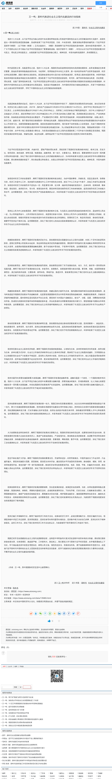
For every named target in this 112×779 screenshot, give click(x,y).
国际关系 (34, 8)
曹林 (51, 773)
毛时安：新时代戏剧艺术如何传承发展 (15, 741)
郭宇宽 (23, 776)
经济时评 (26, 594)
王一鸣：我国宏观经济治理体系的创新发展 (17, 722)
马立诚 (33, 776)
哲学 (82, 8)
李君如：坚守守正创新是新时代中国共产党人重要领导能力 (22, 738)
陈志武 (4, 776)
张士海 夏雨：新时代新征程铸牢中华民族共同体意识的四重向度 (24, 760)
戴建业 (81, 776)
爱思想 (7, 3)
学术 (11, 594)
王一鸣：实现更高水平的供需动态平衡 (15, 713)
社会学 (43, 8)
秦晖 (3, 773)
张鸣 (99, 776)
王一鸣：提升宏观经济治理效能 (13, 707)
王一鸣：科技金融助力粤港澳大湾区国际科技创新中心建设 (22, 719)
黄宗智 (90, 773)
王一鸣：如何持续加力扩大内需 (13, 710)
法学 (10, 8)
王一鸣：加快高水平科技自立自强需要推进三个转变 (20, 700)
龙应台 (33, 773)
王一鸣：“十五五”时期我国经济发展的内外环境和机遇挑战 (22, 703)
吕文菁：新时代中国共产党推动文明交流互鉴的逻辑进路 (22, 754)
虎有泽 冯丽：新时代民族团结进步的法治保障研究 (19, 745)
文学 (67, 8)
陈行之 (14, 773)
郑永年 (23, 773)
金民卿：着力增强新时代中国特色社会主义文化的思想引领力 (23, 748)
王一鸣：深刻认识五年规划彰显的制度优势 (17, 725)
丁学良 (42, 773)
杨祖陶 (42, 776)
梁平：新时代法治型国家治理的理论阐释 (16, 735)
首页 (3, 8)
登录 (54, 656)
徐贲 (13, 776)
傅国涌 (71, 773)
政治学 (25, 8)
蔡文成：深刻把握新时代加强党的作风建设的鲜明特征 (21, 751)
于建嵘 (100, 773)
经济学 (17, 8)
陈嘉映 (81, 773)
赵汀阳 (71, 776)
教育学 (60, 8)
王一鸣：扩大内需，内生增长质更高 (14, 716)
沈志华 (52, 776)
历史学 (74, 8)
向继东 (61, 776)
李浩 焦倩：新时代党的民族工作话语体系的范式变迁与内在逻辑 (24, 763)
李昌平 (90, 776)
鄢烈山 (61, 773)
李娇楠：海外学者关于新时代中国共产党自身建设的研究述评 (23, 757)
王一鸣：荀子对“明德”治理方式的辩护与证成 (17, 697)
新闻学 (51, 8)
